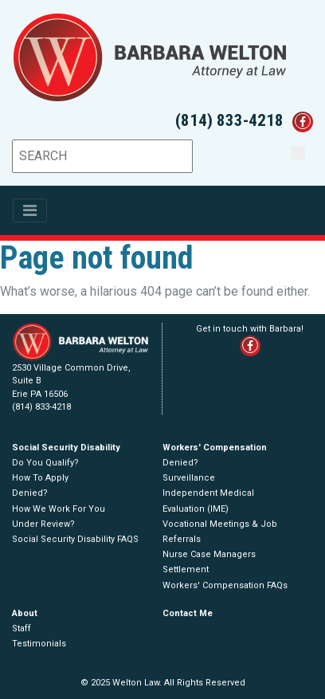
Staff (21, 628)
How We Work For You (58, 509)
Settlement (185, 569)
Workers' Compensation (214, 447)
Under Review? (43, 524)
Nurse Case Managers (209, 554)
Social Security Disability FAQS (75, 539)
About (24, 613)
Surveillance (188, 478)
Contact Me (187, 613)
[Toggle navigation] (30, 210)
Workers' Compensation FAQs (225, 585)
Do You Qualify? (45, 462)
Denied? (30, 493)
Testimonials (39, 643)
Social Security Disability (66, 447)
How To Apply (40, 478)
